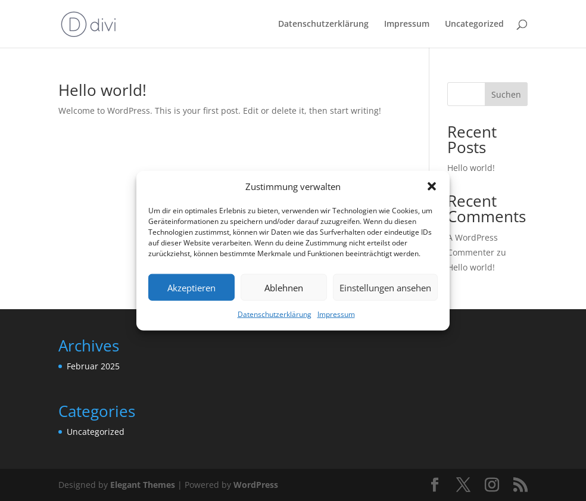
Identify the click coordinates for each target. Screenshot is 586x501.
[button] (432, 186)
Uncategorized (474, 24)
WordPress (255, 484)
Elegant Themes (142, 484)
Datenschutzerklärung (274, 314)
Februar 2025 (93, 366)
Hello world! (102, 90)
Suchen (506, 94)
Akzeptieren (191, 288)
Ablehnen (283, 288)
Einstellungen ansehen (385, 288)
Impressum (336, 314)
